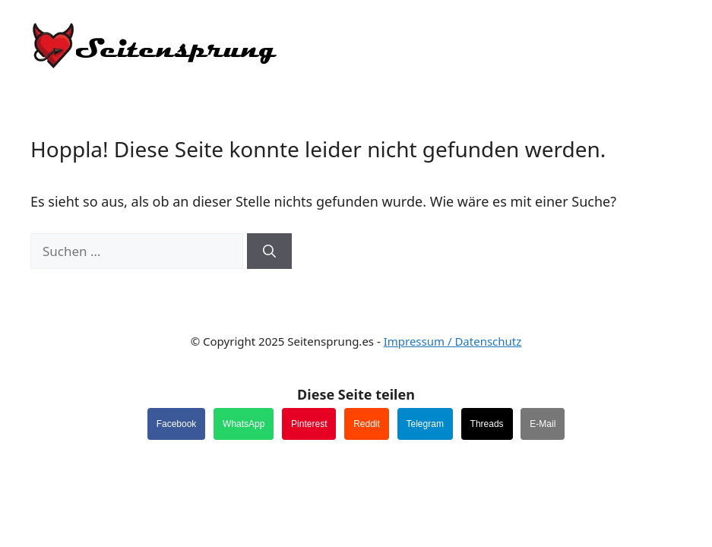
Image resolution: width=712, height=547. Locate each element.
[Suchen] (269, 251)
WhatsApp (243, 424)
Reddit (366, 424)
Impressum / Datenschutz (453, 341)
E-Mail (542, 424)
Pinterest (309, 424)
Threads (487, 424)
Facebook (177, 424)
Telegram (425, 424)
